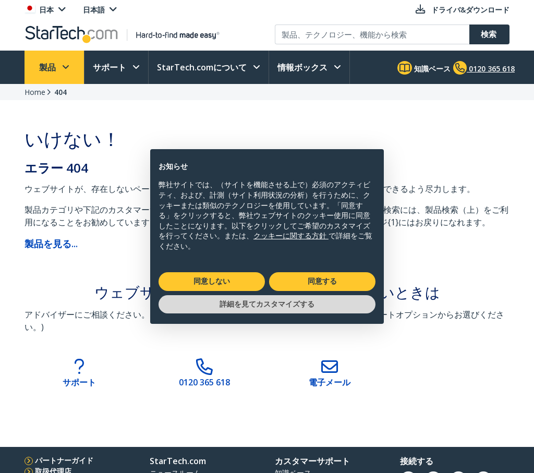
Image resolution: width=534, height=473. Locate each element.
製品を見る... (51, 243)
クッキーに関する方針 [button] (291, 236)
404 (60, 92)
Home (35, 92)
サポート (110, 67)
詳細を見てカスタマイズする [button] (267, 304)
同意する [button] (322, 281)
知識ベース (424, 68)
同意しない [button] (211, 281)
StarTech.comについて (203, 67)
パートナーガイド (64, 460)
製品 (48, 67)
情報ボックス (303, 67)
